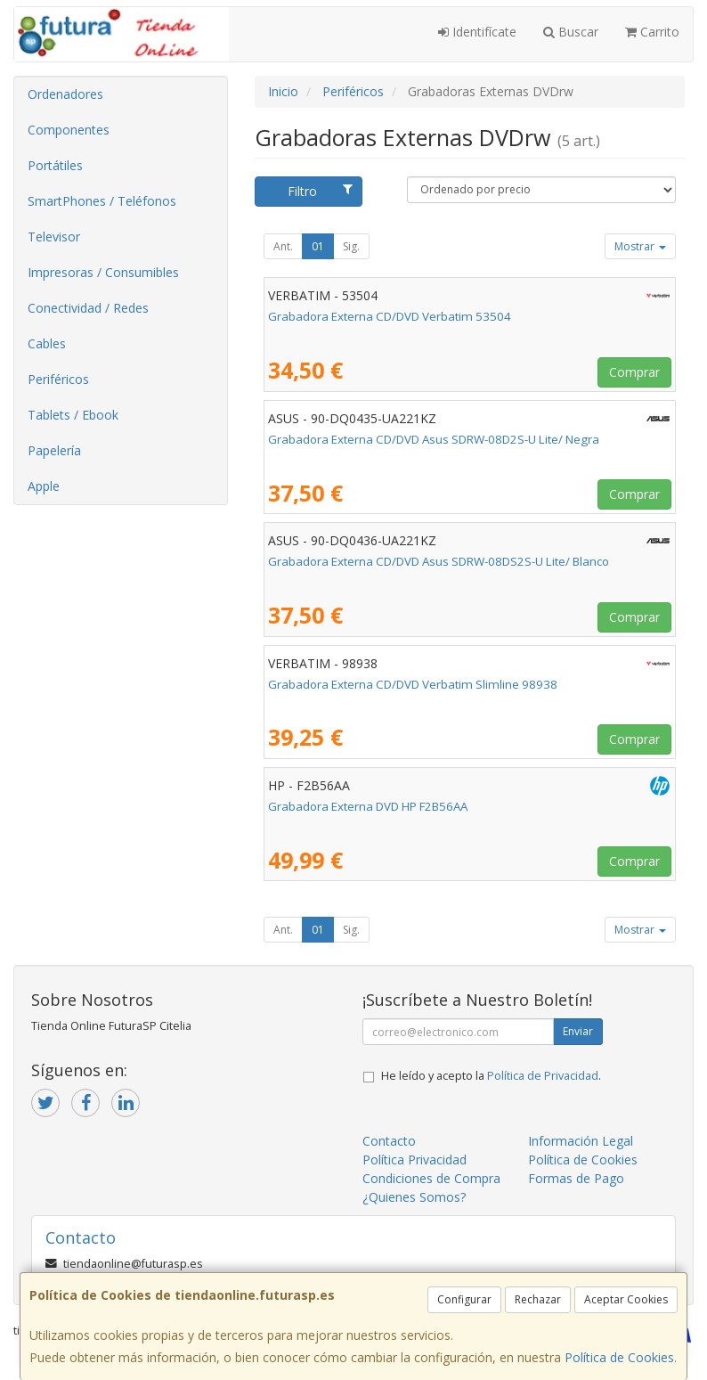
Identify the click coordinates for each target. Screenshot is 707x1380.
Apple (44, 486)
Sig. (351, 246)
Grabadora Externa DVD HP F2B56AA (367, 806)
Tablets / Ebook (73, 414)
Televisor (54, 236)
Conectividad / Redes (88, 307)
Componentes (69, 129)
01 (318, 246)
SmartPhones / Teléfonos (102, 200)
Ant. (283, 246)
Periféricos (58, 379)
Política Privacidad (414, 1159)
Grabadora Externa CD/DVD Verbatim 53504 (389, 316)
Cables (47, 343)
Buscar (570, 31)
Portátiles (55, 165)
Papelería (54, 450)
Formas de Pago (576, 1178)
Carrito (652, 31)
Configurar (464, 1299)
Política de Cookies (619, 1357)
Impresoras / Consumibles (103, 272)
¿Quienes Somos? (414, 1196)
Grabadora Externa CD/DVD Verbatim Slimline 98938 (412, 684)
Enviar (578, 1031)
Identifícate (477, 31)
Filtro (320, 191)
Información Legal (580, 1140)
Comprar (634, 371)
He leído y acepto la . (491, 1075)
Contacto (389, 1140)
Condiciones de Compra (431, 1178)
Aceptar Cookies (626, 1299)
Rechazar (538, 1299)
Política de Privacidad (542, 1075)
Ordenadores (65, 94)
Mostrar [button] (640, 246)
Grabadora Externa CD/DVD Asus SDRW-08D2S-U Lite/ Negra (433, 439)
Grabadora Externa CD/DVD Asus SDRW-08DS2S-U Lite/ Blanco (438, 561)
